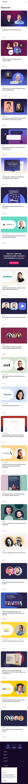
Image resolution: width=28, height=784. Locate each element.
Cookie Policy (11, 777)
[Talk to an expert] (14, 263)
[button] (7, 765)
